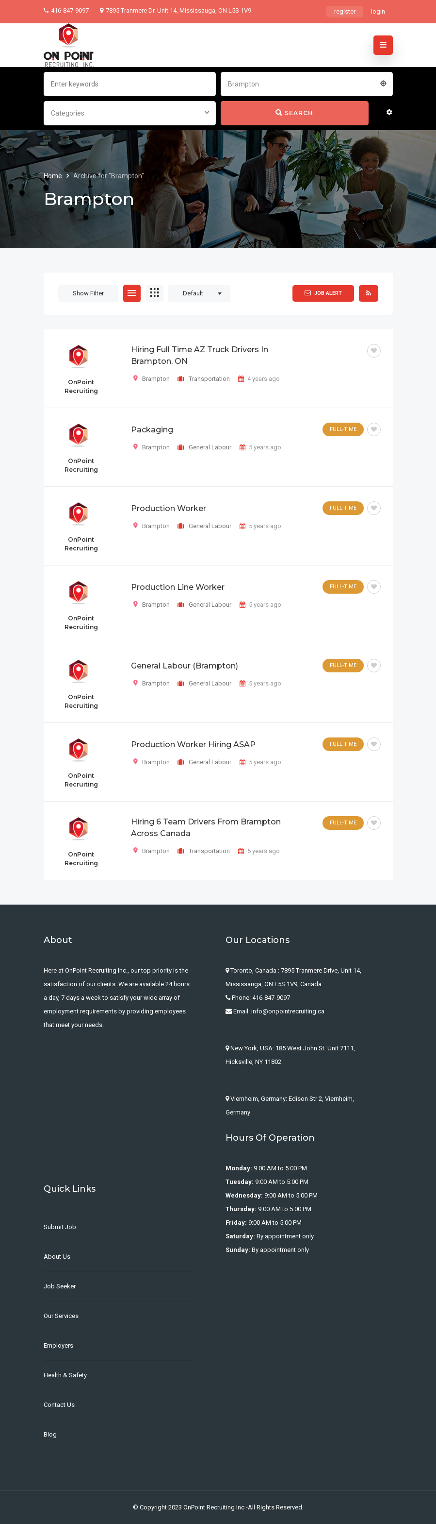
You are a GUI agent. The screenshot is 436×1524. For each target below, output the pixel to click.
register (344, 11)
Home (54, 176)
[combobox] (307, 83)
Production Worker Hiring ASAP (193, 744)
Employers (58, 1345)
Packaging (152, 429)
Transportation (209, 378)
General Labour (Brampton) (184, 665)
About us (57, 1256)
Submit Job (60, 1227)
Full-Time (343, 429)
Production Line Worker (178, 587)
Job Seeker (60, 1286)
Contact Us (59, 1404)
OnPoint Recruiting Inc (213, 1507)
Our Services (61, 1315)
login (378, 11)
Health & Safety (65, 1375)
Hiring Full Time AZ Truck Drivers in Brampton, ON (199, 355)
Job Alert (323, 293)
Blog (50, 1434)
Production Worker (168, 508)
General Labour (210, 447)
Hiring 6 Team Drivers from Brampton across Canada (206, 827)
